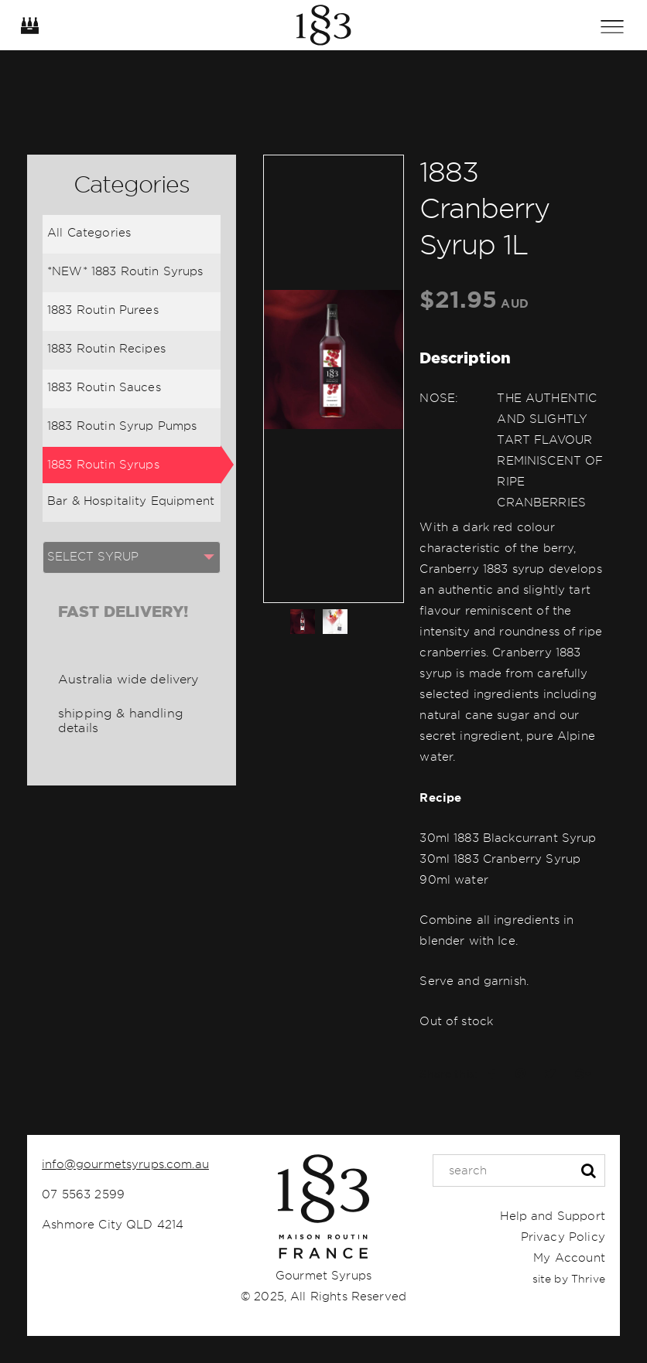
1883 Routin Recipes (106, 348)
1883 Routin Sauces (104, 387)
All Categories (89, 233)
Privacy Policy (563, 1237)
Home (323, 25)
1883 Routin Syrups (103, 464)
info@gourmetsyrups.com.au (125, 1164)
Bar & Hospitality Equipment (130, 501)
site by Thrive (568, 1279)
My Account (569, 1258)
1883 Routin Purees (103, 310)
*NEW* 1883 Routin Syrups (125, 271)
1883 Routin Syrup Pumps (122, 426)
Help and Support (552, 1216)
